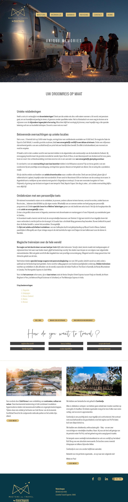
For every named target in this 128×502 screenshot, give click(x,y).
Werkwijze (56, 14)
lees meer (13, 420)
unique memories (104, 348)
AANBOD (71, 14)
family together (27, 348)
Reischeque (60, 488)
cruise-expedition (66, 348)
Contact (98, 14)
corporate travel (104, 343)
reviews (84, 14)
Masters (41, 14)
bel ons (38, 320)
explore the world (27, 343)
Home (110, 14)
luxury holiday (66, 343)
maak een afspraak (57, 320)
